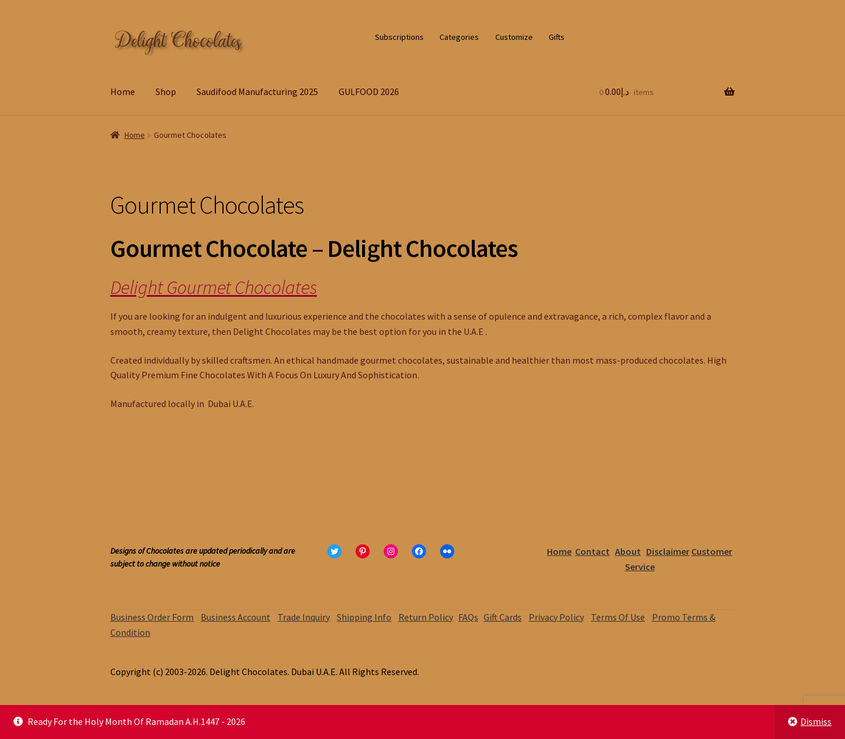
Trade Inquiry (304, 617)
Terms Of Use (618, 617)
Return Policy (425, 617)
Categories (459, 37)
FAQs (468, 617)
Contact (592, 551)
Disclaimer (667, 551)
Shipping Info (364, 617)
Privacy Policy (556, 617)
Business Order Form (152, 617)
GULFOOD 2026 (369, 91)
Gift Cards (503, 617)
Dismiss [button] (816, 721)
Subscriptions (399, 37)
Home (122, 91)
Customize (514, 37)
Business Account (236, 617)
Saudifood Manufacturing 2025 (257, 91)
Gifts (557, 37)
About (628, 551)
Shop (166, 91)
